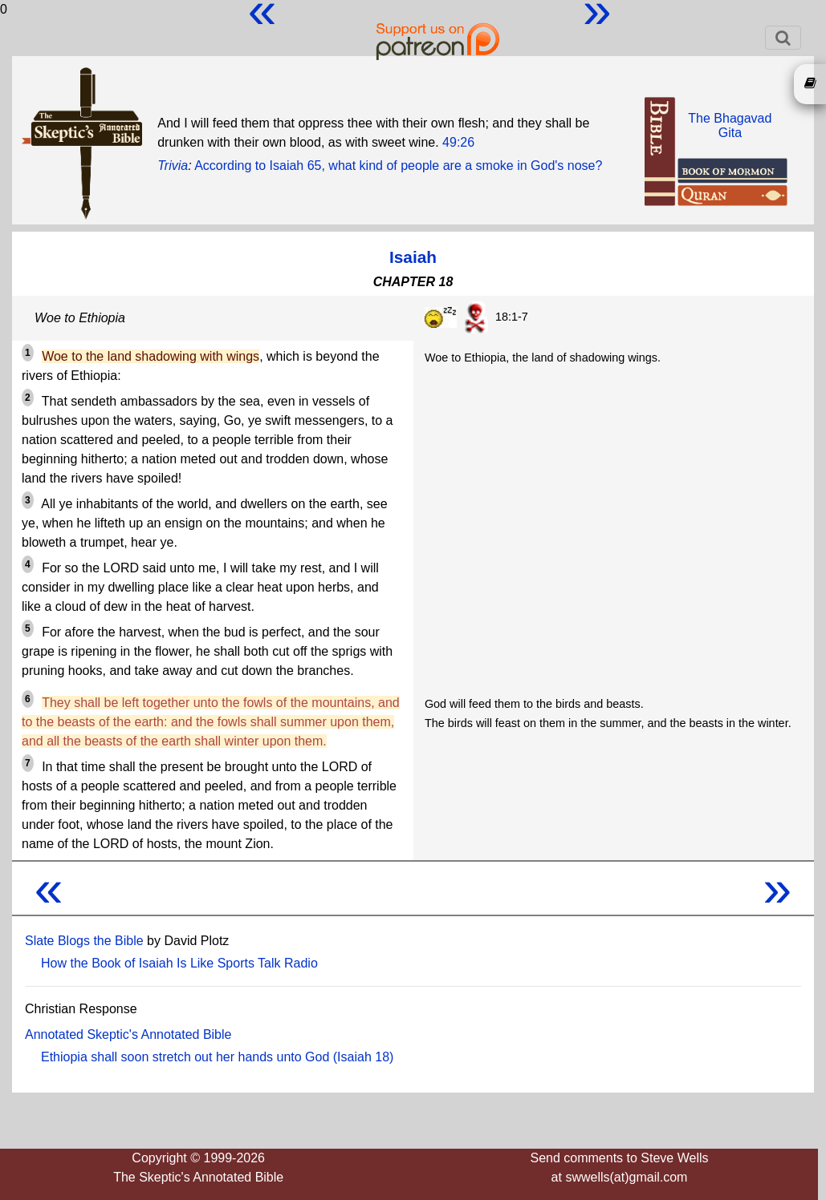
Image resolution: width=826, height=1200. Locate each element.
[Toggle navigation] (783, 38)
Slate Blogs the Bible (84, 940)
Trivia (172, 165)
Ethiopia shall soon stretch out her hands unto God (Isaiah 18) (217, 1057)
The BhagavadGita (729, 125)
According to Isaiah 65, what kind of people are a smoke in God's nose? (398, 165)
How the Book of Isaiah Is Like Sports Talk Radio (179, 963)
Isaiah (413, 257)
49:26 (458, 142)
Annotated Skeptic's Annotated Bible (128, 1034)
